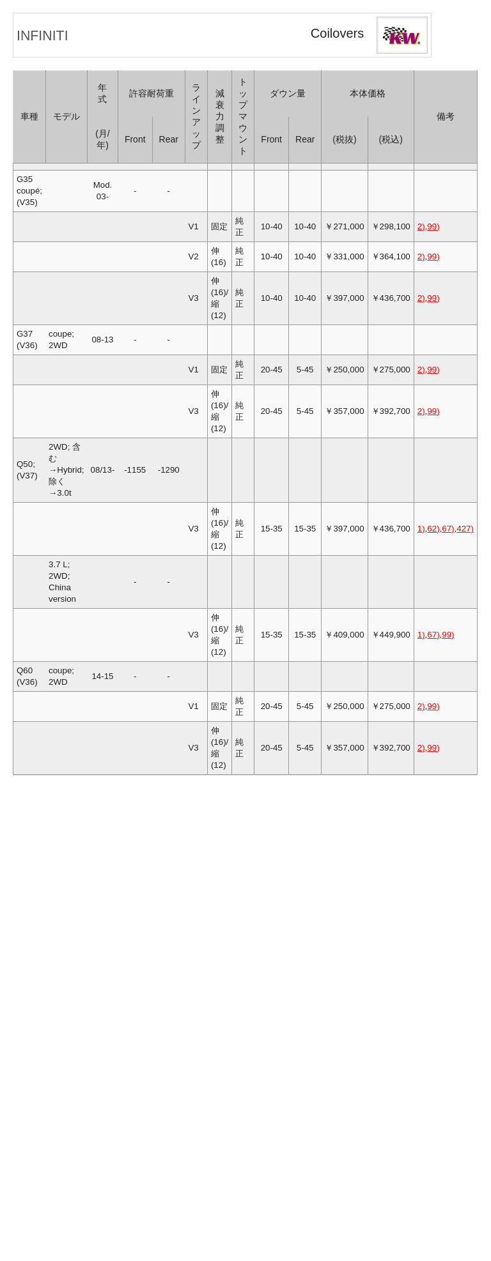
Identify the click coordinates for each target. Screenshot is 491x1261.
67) (448, 528)
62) (433, 528)
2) (421, 226)
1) (421, 528)
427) (465, 528)
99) (433, 226)
